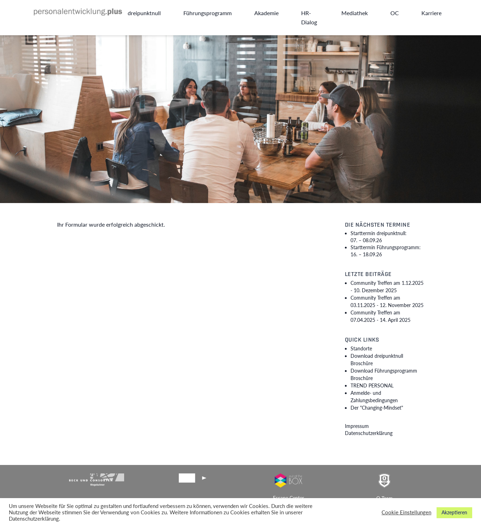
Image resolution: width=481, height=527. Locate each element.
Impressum (357, 426)
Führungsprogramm (207, 13)
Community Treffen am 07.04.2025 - (380, 316)
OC (394, 13)
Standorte (361, 348)
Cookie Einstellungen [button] (406, 512)
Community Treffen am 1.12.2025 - (387, 286)
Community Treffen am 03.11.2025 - (387, 301)
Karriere (431, 13)
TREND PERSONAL (372, 385)
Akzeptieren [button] (454, 512)
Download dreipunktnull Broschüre (377, 359)
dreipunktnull (144, 13)
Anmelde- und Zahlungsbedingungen (374, 396)
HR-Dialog (309, 17)
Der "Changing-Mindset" (377, 408)
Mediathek (354, 13)
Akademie (266, 13)
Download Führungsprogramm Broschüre (384, 374)
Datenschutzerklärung (368, 433)
